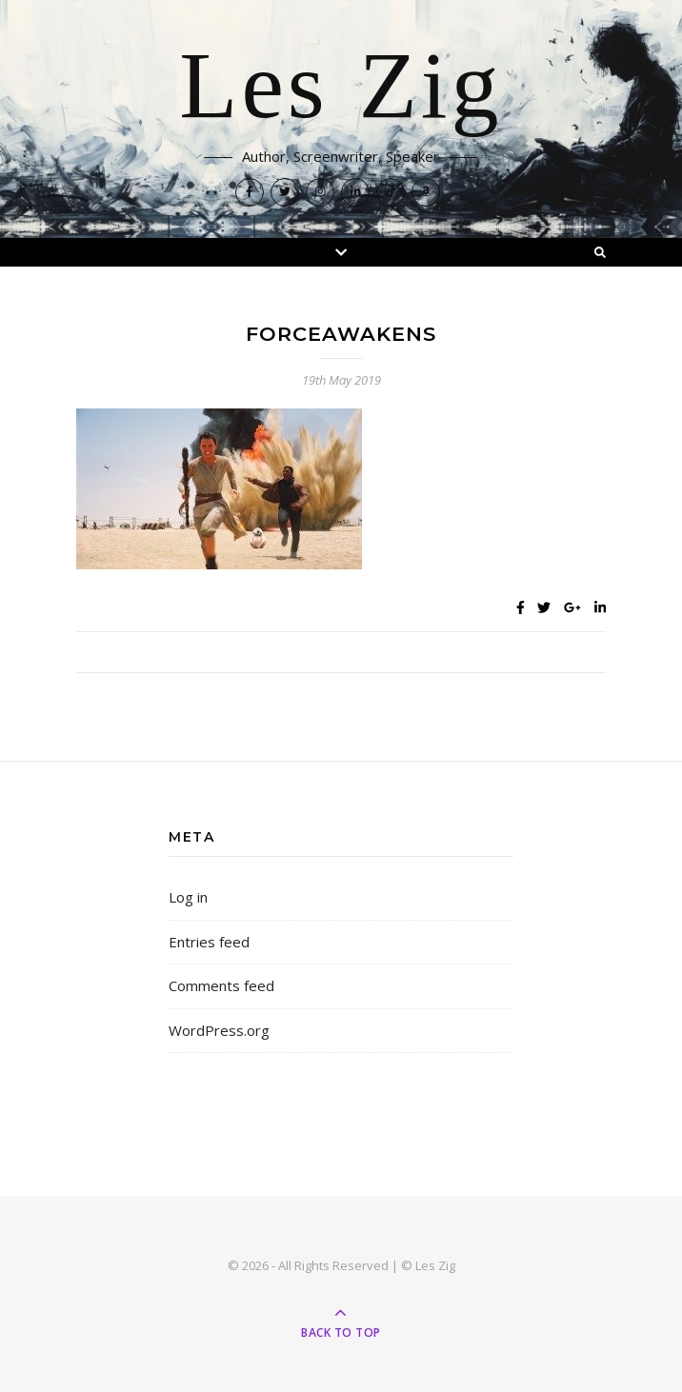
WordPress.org (219, 1030)
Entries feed (209, 941)
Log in (188, 896)
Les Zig (340, 87)
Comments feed (221, 985)
